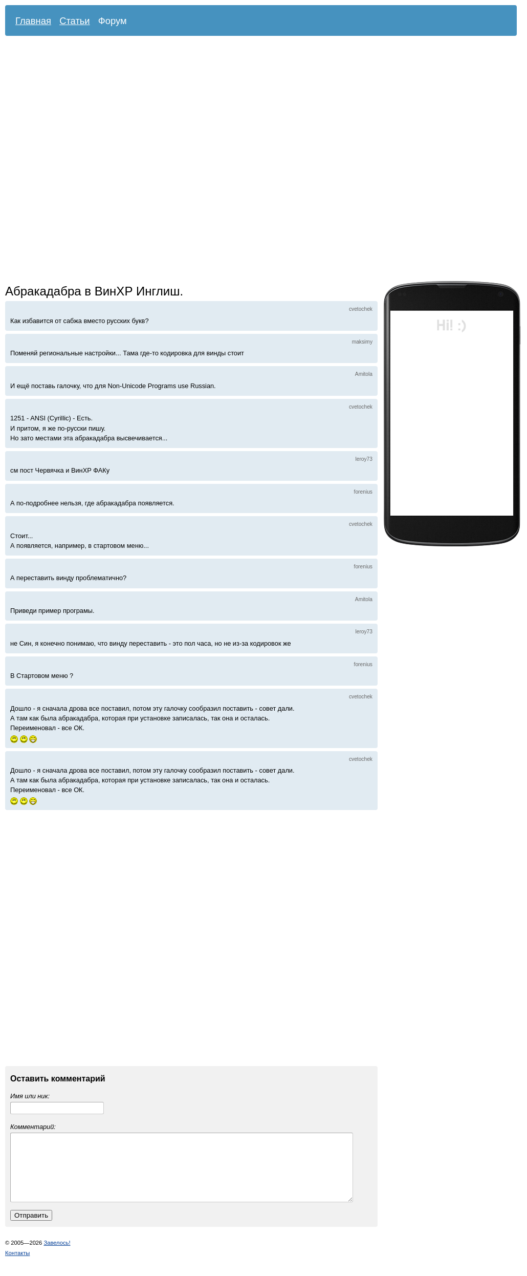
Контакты (17, 1265)
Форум (112, 20)
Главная (33, 20)
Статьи (74, 20)
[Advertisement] (120, 161)
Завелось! (56, 1255)
